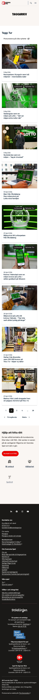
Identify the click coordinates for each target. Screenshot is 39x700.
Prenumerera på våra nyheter (16, 39)
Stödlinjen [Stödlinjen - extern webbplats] (26, 624)
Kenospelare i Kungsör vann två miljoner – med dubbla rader (16, 75)
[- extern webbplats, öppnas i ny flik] (11, 511)
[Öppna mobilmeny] (35, 3)
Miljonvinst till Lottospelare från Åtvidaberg (14, 236)
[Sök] (31, 3)
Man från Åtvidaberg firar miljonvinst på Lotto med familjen (12, 196)
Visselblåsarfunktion (8, 599)
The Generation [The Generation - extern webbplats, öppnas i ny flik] (24, 693)
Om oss (4, 552)
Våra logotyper (7, 559)
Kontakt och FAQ (10, 453)
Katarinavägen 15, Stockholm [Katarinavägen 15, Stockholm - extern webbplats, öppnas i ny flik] (11, 544)
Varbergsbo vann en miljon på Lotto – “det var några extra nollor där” (14, 116)
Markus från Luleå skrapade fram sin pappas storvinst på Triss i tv (17, 399)
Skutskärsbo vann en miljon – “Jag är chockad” (13, 156)
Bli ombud (10, 468)
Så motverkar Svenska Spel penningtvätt (15, 574)
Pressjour (5, 534)
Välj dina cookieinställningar (11, 593)
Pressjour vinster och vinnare (11, 536)
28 (33, 411)
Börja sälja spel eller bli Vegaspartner (14, 554)
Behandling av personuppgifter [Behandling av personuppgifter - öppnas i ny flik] (12, 597)
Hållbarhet (29, 468)
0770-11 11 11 (6, 525)
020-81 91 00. (22, 626)
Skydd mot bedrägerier (10, 572)
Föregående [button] (12, 417)
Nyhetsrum (5, 557)
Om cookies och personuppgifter (13, 595)
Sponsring (5, 565)
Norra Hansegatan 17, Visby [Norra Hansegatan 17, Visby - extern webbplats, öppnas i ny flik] (11, 542)
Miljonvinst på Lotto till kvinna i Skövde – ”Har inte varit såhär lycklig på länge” (14, 318)
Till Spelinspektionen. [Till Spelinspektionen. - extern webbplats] (19, 648)
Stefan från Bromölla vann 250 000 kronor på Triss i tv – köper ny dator (14, 359)
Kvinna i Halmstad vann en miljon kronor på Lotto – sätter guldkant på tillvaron (14, 276)
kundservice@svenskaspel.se (11, 528)
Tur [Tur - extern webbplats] (3, 582)
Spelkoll (4, 570)
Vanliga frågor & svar (9, 563)
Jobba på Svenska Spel (9, 561)
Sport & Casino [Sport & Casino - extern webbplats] (7, 585)
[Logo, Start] (6, 2)
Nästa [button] (24, 417)
